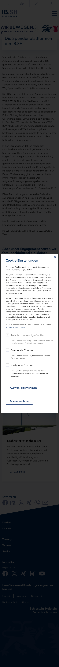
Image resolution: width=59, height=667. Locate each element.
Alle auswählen (19, 401)
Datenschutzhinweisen (17, 327)
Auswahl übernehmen (23, 387)
